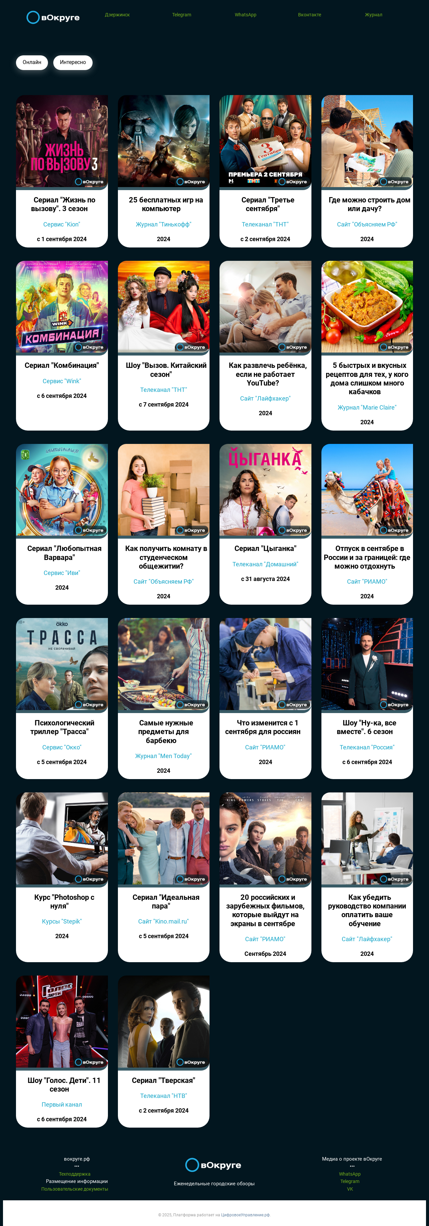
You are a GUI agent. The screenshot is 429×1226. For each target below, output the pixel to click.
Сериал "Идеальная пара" (166, 901)
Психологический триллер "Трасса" (62, 727)
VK (350, 1189)
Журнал (373, 14)
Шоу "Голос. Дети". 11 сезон (64, 1084)
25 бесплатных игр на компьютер (166, 204)
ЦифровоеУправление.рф (245, 1215)
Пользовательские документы (74, 1189)
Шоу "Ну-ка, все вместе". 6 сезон (367, 727)
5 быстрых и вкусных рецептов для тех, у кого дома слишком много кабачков (367, 378)
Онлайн (32, 62)
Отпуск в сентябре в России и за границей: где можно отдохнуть (367, 557)
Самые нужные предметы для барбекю (165, 732)
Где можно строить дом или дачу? (370, 204)
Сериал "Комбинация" (62, 365)
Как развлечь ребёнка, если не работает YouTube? (268, 374)
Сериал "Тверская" (163, 1080)
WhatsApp (245, 14)
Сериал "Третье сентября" (267, 204)
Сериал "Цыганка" (265, 548)
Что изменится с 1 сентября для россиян (262, 727)
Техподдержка (75, 1174)
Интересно (73, 62)
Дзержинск (117, 14)
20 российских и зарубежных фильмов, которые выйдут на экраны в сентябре (265, 910)
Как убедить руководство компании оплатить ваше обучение (367, 910)
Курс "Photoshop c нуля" (64, 901)
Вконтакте (309, 14)
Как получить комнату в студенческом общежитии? (166, 557)
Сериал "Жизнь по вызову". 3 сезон (63, 204)
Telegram (181, 14)
